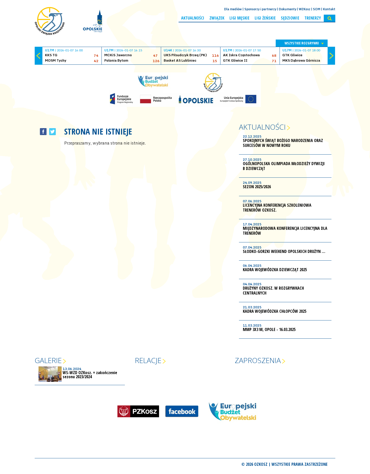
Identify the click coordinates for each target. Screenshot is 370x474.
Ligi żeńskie (265, 18)
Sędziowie (290, 18)
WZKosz (304, 9)
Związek (216, 18)
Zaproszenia (258, 360)
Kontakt (329, 9)
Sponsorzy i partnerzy (260, 9)
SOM (316, 9)
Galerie (48, 360)
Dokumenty (287, 9)
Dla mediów (233, 9)
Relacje (148, 360)
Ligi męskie (239, 18)
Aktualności (192, 18)
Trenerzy (312, 18)
